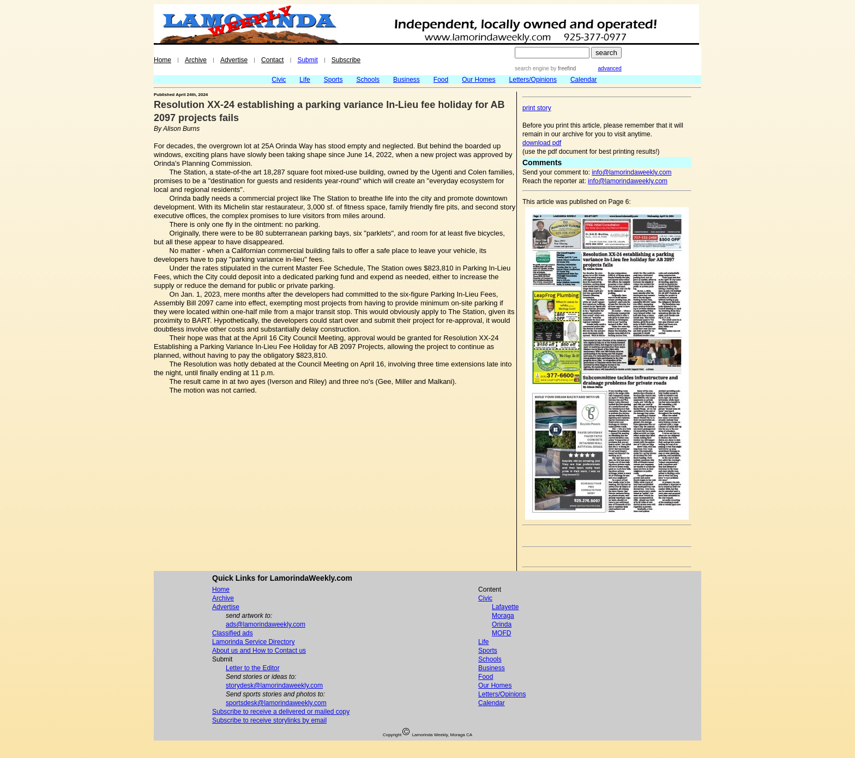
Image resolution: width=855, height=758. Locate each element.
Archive (196, 60)
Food (440, 79)
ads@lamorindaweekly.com (265, 624)
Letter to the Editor (253, 668)
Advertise (234, 60)
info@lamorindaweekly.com (631, 172)
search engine (532, 68)
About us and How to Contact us (259, 650)
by (562, 68)
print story (536, 108)
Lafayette (505, 607)
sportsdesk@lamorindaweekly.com (276, 703)
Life (304, 79)
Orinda (501, 624)
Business (406, 79)
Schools (368, 79)
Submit (307, 60)
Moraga (503, 615)
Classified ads (232, 633)
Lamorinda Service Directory (253, 642)
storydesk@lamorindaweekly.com (274, 685)
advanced (610, 68)
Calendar (583, 79)
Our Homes (478, 79)
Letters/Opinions (533, 79)
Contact (272, 60)
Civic (279, 79)
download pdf (541, 143)
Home (162, 60)
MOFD (501, 633)
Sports (333, 79)
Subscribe (346, 60)
